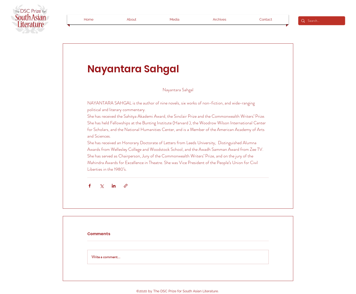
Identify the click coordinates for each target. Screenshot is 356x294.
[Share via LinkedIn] (113, 185)
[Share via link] (125, 185)
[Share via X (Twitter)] (101, 185)
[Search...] (321, 20)
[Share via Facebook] (89, 185)
